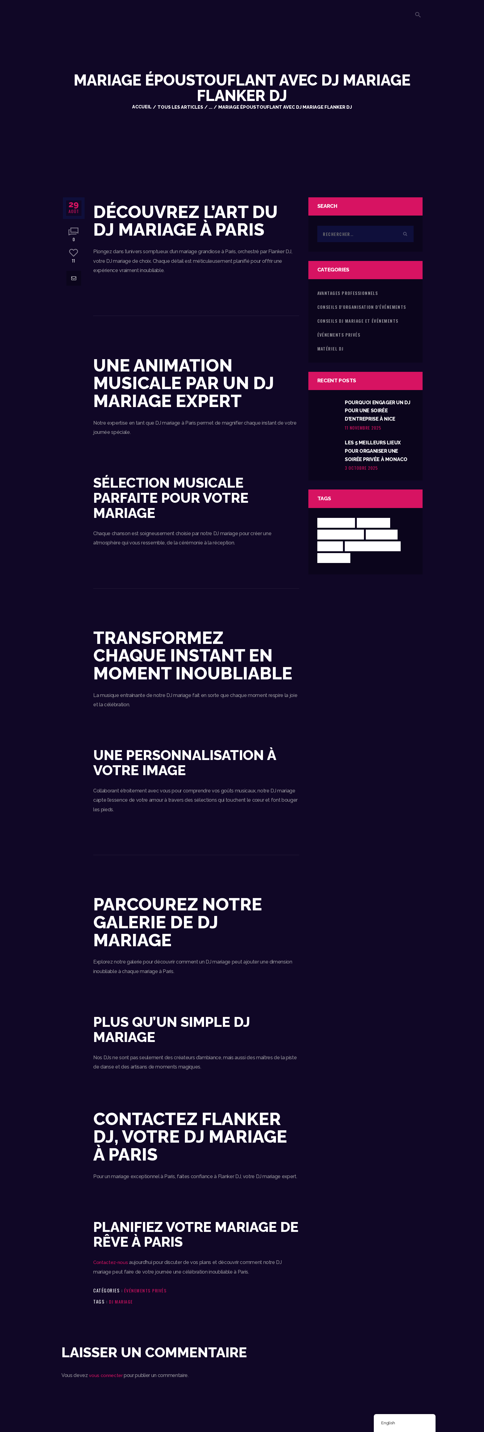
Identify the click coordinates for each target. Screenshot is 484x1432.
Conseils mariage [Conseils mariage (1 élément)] (342, 537)
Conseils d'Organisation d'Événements (361, 307)
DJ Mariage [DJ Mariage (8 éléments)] (384, 537)
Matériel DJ (330, 348)
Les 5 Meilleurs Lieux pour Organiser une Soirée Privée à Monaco (377, 453)
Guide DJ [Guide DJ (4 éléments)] (330, 549)
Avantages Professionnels (347, 293)
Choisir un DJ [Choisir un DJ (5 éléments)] (337, 526)
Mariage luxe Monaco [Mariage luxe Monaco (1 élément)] (374, 549)
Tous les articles (180, 107)
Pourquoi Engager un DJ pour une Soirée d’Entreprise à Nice (376, 411)
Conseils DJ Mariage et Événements (357, 320)
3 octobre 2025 (361, 471)
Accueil (141, 107)
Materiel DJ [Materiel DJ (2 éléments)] (334, 561)
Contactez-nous (111, 1262)
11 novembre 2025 (363, 429)
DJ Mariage (122, 1301)
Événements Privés (146, 1290)
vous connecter (106, 1375)
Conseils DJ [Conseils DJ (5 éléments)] (376, 526)
